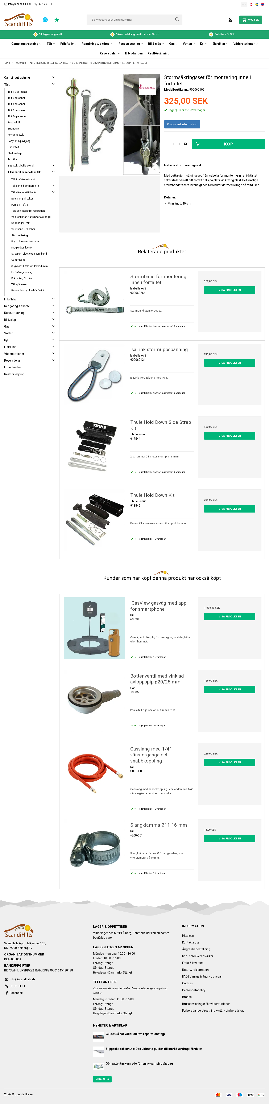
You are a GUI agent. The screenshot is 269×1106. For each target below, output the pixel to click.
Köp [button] (214, 144)
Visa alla (102, 1079)
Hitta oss (188, 935)
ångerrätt (47, 34)
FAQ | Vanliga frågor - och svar (202, 976)
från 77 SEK (222, 34)
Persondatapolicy (193, 990)
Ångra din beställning (196, 949)
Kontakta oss (190, 942)
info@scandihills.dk (17, 4)
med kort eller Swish (134, 34)
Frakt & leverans (192, 963)
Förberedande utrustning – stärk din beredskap (213, 1010)
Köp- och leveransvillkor (197, 956)
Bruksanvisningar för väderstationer (206, 1004)
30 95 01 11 (43, 4)
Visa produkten (230, 290)
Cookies (187, 983)
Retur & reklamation (195, 969)
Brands (187, 997)
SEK (244, 4)
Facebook (13, 993)
